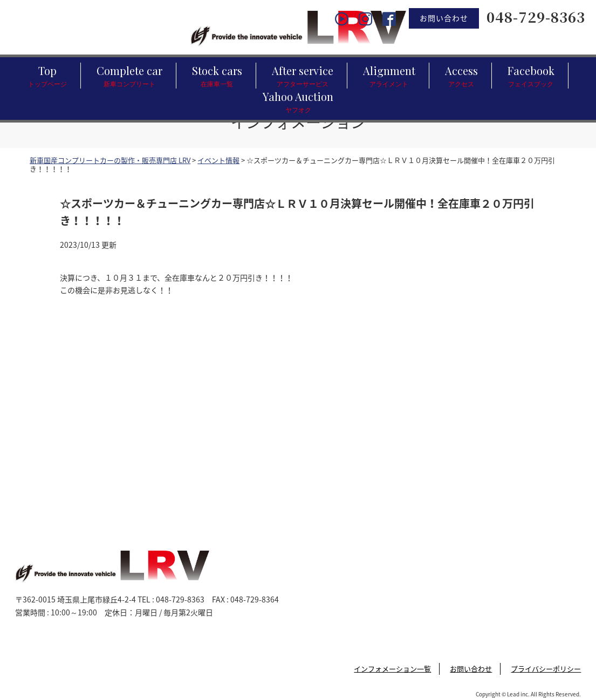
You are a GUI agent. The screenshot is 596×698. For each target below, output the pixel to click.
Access (461, 76)
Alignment (389, 76)
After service (302, 76)
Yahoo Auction (298, 101)
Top (47, 76)
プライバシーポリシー (546, 668)
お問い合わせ (444, 17)
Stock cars (217, 76)
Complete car (129, 76)
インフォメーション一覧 (392, 668)
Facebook (531, 76)
